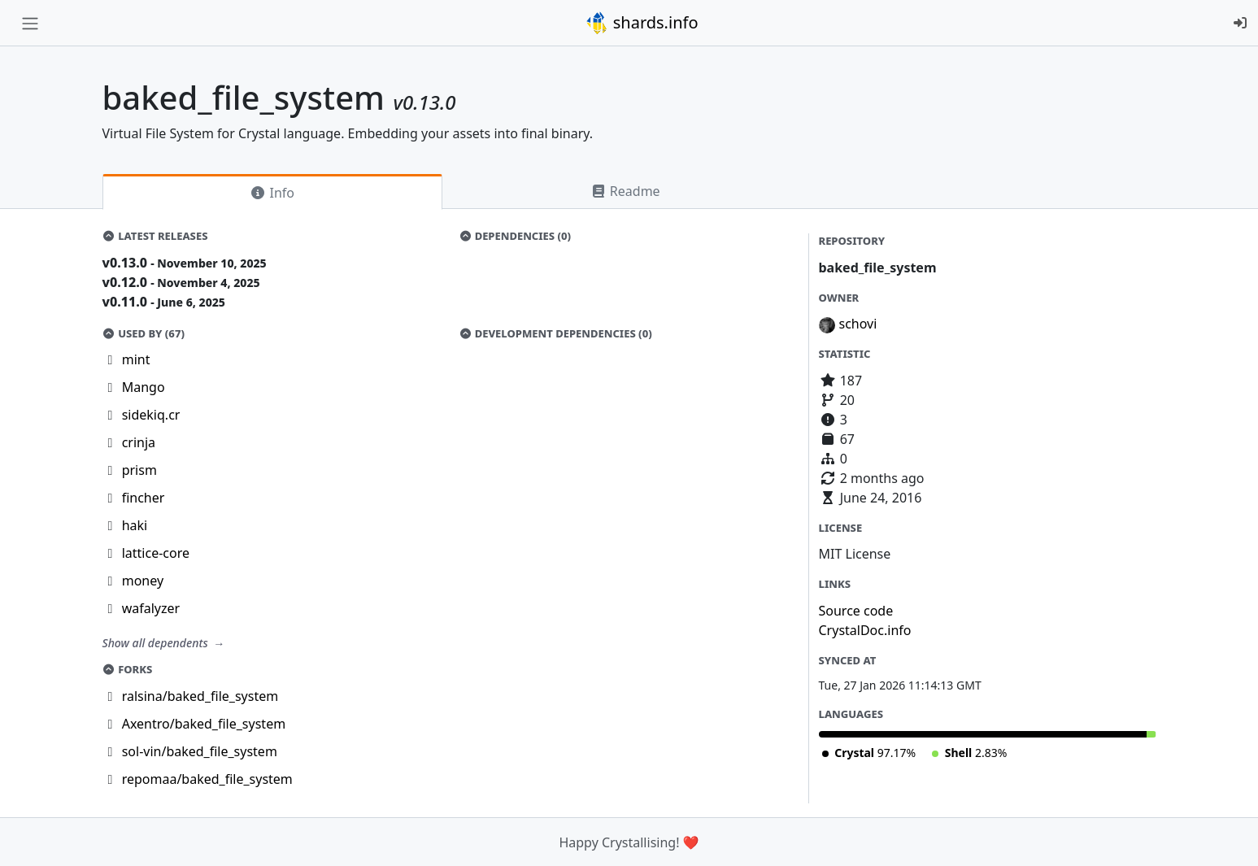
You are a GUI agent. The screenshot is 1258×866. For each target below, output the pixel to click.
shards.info (642, 23)
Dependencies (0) (515, 235)
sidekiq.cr (151, 415)
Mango (143, 387)
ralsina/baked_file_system (200, 696)
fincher (143, 498)
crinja (138, 442)
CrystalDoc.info (865, 630)
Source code (856, 611)
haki (135, 525)
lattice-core (155, 553)
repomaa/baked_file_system (207, 779)
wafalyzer (151, 608)
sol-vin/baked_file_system (199, 751)
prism (139, 470)
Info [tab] (272, 193)
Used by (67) (143, 333)
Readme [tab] (625, 191)
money (142, 581)
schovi (858, 324)
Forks (127, 669)
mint (136, 359)
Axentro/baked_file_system (203, 724)
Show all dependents (156, 643)
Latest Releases (155, 235)
